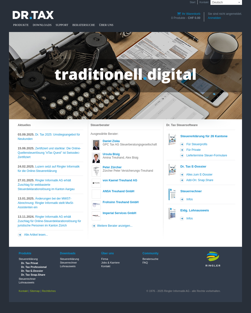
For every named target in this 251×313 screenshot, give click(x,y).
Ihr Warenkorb (188, 14)
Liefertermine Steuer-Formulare (206, 155)
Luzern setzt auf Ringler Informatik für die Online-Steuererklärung (49, 169)
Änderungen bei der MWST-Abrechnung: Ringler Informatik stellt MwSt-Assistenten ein (46, 203)
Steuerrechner (27, 278)
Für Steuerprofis (196, 144)
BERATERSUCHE (83, 25)
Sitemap (35, 290)
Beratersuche (150, 258)
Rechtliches (49, 290)
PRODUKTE (21, 25)
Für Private (193, 150)
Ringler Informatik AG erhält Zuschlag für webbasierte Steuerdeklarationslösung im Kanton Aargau (46, 184)
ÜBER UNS (106, 25)
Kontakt (204, 2)
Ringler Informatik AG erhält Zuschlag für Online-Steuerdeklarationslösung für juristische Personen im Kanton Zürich (49, 221)
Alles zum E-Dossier (199, 174)
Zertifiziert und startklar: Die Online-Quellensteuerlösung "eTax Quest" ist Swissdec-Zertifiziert (49, 152)
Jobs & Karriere (110, 262)
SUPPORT (62, 25)
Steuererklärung (28, 258)
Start (192, 2)
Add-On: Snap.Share (199, 180)
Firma (104, 258)
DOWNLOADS (42, 25)
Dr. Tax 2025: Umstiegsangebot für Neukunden (49, 137)
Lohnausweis (26, 282)
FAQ (145, 262)
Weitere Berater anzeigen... (115, 225)
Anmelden (214, 18)
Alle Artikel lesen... (36, 234)
